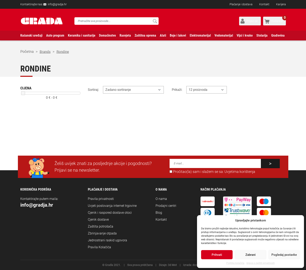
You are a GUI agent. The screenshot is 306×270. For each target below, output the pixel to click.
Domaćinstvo (107, 35)
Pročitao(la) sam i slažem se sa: (212, 172)
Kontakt (264, 4)
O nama (161, 199)
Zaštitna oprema (145, 35)
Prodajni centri (166, 206)
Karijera (281, 4)
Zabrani (250, 255)
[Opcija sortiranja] (133, 90)
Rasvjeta (125, 35)
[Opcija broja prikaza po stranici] (206, 90)
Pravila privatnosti (101, 199)
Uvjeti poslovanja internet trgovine (112, 206)
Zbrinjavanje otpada (102, 233)
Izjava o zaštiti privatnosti (260, 263)
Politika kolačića (235, 263)
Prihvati (217, 255)
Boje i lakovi (178, 35)
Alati (163, 35)
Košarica (278, 20)
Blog (159, 213)
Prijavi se (252, 21)
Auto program (55, 35)
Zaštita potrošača (100, 226)
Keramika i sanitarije (81, 35)
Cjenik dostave (98, 219)
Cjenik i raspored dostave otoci (110, 213)
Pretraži (155, 21)
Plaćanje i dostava (241, 4)
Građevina (278, 35)
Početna (27, 51)
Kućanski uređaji (31, 35)
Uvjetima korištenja (239, 172)
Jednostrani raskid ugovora (107, 240)
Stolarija (262, 35)
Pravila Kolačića (99, 247)
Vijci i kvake (245, 35)
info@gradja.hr (57, 4)
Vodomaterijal (224, 35)
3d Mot (172, 265)
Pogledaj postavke (284, 255)
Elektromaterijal (200, 35)
